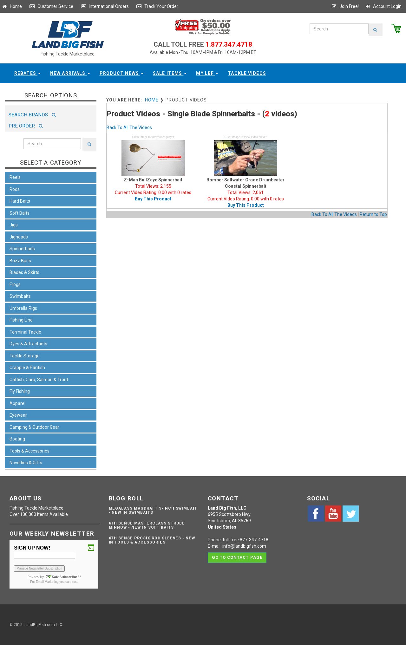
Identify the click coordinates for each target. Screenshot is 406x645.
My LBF (207, 73)
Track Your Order (157, 6)
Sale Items (170, 73)
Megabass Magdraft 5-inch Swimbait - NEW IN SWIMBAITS (153, 510)
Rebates (27, 73)
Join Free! (345, 6)
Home (12, 6)
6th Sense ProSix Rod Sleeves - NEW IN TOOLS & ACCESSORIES (152, 540)
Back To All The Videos (129, 127)
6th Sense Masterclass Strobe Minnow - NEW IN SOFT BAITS (147, 525)
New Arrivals (70, 73)
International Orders (105, 6)
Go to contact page (237, 557)
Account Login (383, 6)
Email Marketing (47, 581)
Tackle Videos (247, 73)
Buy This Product (153, 198)
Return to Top (373, 214)
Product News (122, 73)
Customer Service (51, 6)
